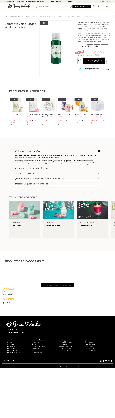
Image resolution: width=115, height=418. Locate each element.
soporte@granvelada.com (15, 334)
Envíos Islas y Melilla (38, 348)
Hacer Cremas (10, 350)
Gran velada (89, 344)
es (108, 6)
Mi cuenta (35, 344)
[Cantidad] (64, 65)
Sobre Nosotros (37, 354)
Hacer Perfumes (11, 352)
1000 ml (89, 50)
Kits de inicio (10, 346)
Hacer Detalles (90, 352)
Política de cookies (65, 352)
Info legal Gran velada (65, 344)
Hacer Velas (89, 348)
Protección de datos (65, 350)
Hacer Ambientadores (13, 354)
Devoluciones (36, 350)
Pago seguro (63, 346)
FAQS (34, 352)
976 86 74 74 (105, 1)
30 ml (74, 50)
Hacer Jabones (10, 348)
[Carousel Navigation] (62, 242)
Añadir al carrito (86, 65)
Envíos (34, 346)
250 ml (81, 50)
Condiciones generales (66, 348)
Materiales (9, 344)
